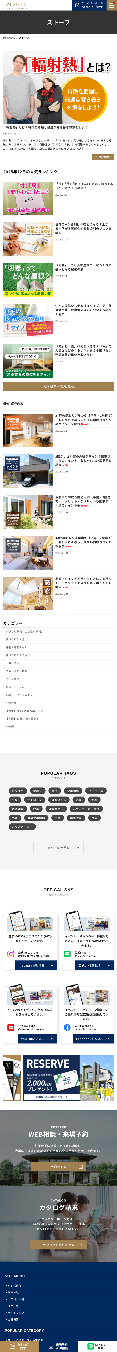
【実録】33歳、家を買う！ (22, 718)
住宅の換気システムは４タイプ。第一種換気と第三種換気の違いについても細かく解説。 (83, 309)
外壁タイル (58, 800)
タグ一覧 (13, 1306)
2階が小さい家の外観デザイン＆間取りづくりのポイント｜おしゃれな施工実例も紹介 (84, 460)
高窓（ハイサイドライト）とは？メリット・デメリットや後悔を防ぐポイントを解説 (83, 582)
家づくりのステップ (18, 655)
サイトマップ (16, 1312)
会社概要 (13, 1319)
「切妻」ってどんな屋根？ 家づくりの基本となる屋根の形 (83, 267)
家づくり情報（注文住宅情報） (25, 631)
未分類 (10, 726)
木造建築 (18, 809)
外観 (79, 800)
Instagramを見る (30, 965)
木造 (94, 818)
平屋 (15, 800)
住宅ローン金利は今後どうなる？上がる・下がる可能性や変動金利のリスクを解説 (83, 228)
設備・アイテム (15, 687)
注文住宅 (18, 791)
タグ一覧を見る (58, 847)
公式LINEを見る (88, 965)
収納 (36, 809)
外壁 (15, 818)
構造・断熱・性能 (16, 671)
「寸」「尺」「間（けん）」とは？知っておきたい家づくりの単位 (84, 186)
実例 (55, 791)
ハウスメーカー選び (86, 809)
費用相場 (73, 791)
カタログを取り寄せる (58, 1245)
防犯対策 (11, 703)
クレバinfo (15, 1285)
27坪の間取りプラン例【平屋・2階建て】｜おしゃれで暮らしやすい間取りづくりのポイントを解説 (84, 419)
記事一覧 (13, 1292)
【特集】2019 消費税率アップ (24, 710)
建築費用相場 (36, 818)
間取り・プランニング (19, 695)
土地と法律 (12, 663)
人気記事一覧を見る (58, 386)
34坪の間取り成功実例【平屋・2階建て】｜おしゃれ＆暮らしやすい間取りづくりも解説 (84, 542)
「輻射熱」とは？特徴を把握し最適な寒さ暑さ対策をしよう (45, 127)
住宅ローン (34, 800)
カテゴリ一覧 (16, 1299)
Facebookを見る (87, 1039)
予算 (94, 800)
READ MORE (103, 157)
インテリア (12, 679)
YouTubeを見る (31, 1039)
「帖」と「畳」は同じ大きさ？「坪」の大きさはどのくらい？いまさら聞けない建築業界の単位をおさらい (83, 350)
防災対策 (76, 818)
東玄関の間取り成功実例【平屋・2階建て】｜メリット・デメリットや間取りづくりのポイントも (83, 501)
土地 (57, 818)
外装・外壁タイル (16, 647)
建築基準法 (56, 809)
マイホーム (96, 791)
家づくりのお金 (15, 639)
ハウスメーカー (22, 827)
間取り (37, 791)
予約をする (58, 1167)
